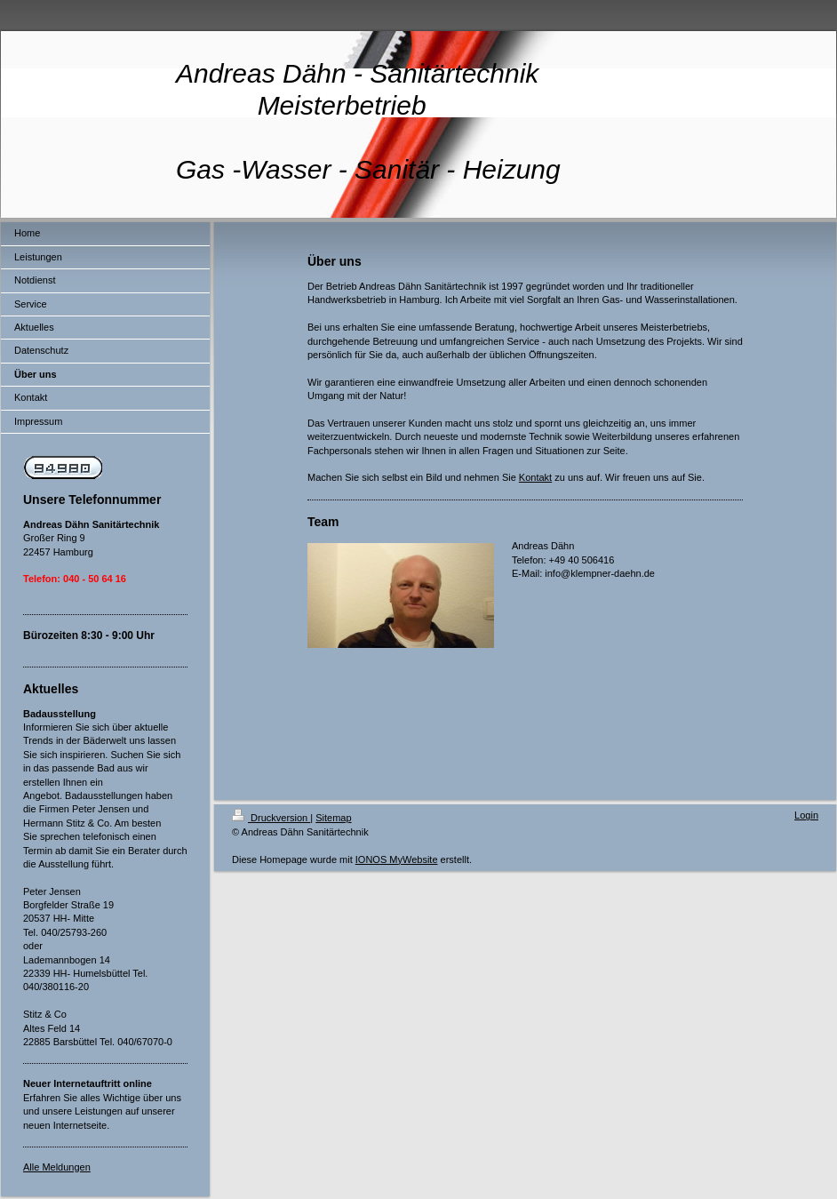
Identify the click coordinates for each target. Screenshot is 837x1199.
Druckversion (271, 817)
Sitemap (333, 817)
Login (806, 815)
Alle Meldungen (57, 1167)
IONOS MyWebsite (396, 859)
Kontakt (535, 477)
